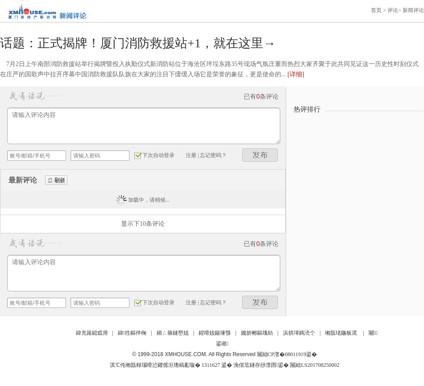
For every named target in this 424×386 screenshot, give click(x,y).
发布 (260, 155)
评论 (392, 10)
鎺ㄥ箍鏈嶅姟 (173, 333)
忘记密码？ (213, 155)
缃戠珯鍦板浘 (341, 333)
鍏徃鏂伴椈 (132, 333)
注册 (191, 155)
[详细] (295, 74)
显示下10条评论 (143, 223)
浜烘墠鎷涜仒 (299, 333)
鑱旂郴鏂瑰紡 (257, 333)
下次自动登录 (158, 155)
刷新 (56, 180)
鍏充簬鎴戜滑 (92, 333)
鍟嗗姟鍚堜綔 (215, 333)
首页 (376, 10)
